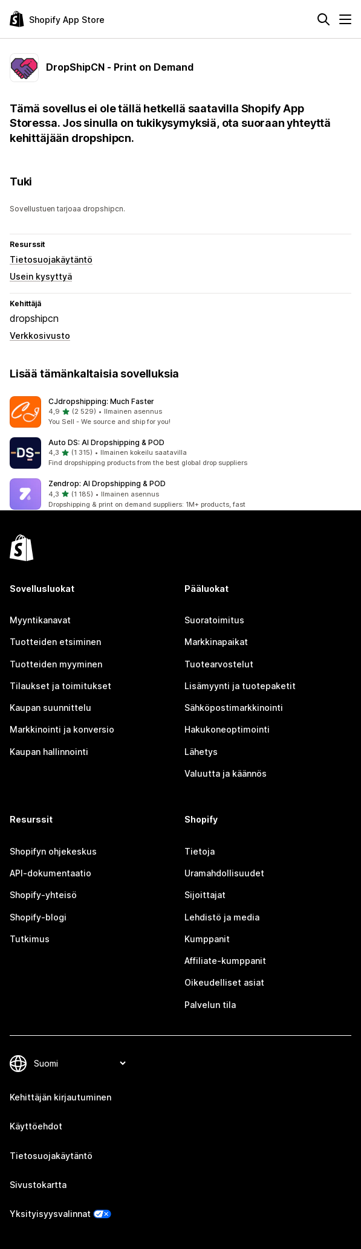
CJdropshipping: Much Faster (101, 401)
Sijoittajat (205, 895)
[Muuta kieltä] (79, 1063)
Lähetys (201, 752)
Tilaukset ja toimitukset (60, 686)
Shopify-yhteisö (43, 895)
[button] (180, 412)
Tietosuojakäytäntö (51, 259)
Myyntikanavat (40, 620)
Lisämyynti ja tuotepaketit (240, 686)
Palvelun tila (210, 1005)
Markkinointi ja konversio (62, 729)
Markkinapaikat (216, 642)
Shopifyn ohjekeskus (53, 851)
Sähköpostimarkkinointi (233, 707)
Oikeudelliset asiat (224, 982)
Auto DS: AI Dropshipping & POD (106, 442)
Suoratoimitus (214, 620)
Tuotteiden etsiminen (55, 642)
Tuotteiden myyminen (56, 664)
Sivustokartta (38, 1185)
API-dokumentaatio (50, 873)
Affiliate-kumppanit (225, 960)
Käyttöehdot (36, 1126)
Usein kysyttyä (41, 276)
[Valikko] (345, 19)
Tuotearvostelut (218, 664)
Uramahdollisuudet (224, 873)
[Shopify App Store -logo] (57, 19)
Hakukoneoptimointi (227, 729)
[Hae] (323, 19)
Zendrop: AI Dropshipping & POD (107, 483)
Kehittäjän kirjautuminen (60, 1097)
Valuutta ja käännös (225, 773)
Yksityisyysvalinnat (50, 1214)
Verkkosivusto (40, 335)
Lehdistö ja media (221, 917)
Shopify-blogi (38, 917)
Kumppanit (207, 939)
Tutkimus (30, 939)
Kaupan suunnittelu (50, 707)
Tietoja (199, 851)
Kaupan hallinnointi (49, 752)
